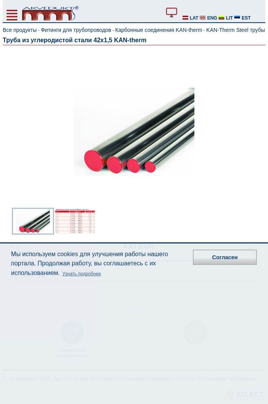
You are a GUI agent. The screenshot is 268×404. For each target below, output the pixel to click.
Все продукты (20, 30)
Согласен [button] (225, 257)
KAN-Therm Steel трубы (235, 30)
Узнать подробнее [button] (81, 274)
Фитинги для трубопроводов (76, 30)
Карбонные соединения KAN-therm (158, 30)
